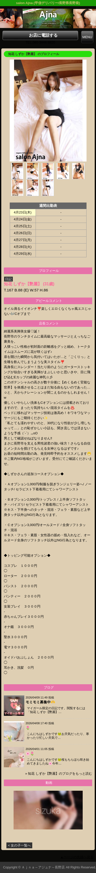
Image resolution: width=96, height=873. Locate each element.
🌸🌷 (30, 753)
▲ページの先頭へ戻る (76, 857)
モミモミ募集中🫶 (40, 702)
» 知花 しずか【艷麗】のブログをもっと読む (58, 773)
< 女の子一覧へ (19, 845)
